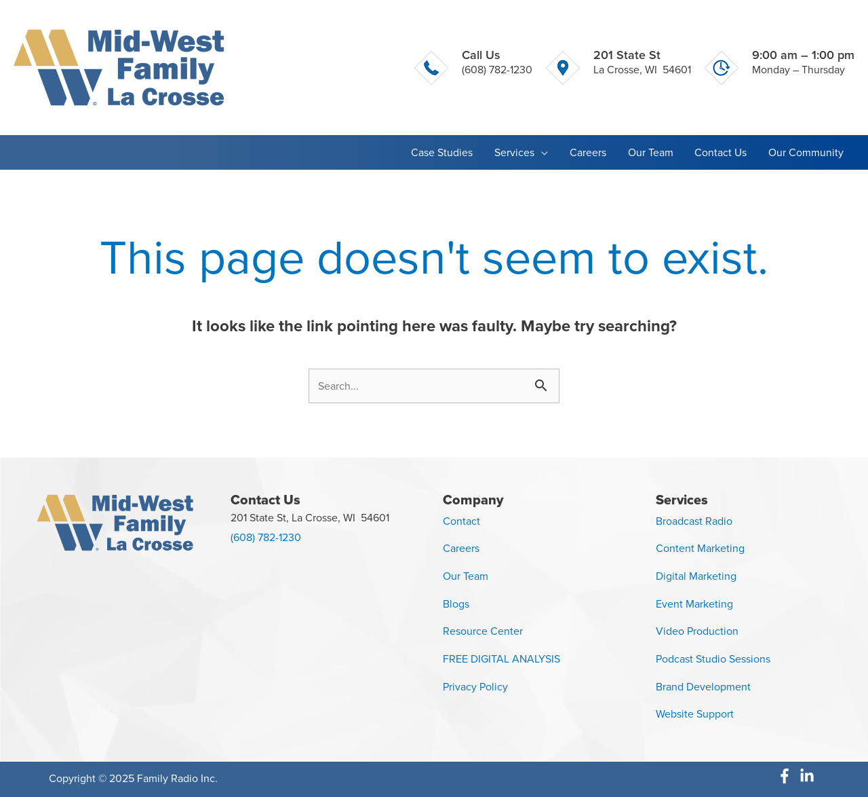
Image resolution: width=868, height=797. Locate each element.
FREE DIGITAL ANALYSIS (501, 659)
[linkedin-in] (809, 775)
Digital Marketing (696, 576)
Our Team (465, 576)
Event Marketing (694, 604)
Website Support (695, 714)
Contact (461, 521)
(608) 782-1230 (266, 537)
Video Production (697, 631)
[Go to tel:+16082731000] (473, 67)
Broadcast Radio (694, 521)
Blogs (456, 604)
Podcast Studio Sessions (713, 659)
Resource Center (483, 631)
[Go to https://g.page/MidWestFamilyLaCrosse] (618, 67)
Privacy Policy (475, 686)
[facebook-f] (788, 775)
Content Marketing (700, 548)
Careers (461, 548)
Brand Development (703, 686)
